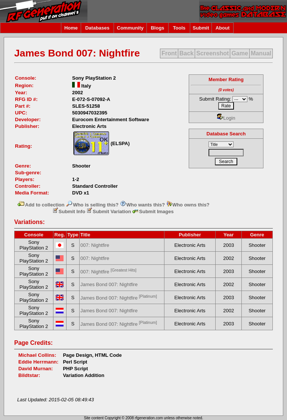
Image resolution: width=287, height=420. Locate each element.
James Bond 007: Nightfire (109, 284)
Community (130, 28)
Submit (200, 28)
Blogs (157, 28)
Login (226, 118)
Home (71, 28)
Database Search (226, 134)
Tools (179, 28)
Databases (97, 28)
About (223, 28)
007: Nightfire (94, 245)
